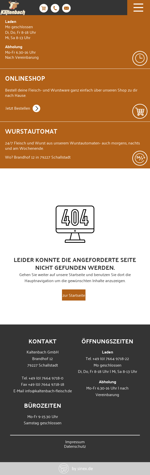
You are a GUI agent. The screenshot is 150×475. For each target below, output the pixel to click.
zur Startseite (73, 295)
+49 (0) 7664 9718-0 (46, 377)
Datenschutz (75, 446)
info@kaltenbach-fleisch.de (48, 390)
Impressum (75, 441)
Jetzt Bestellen (23, 109)
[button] (9, 466)
